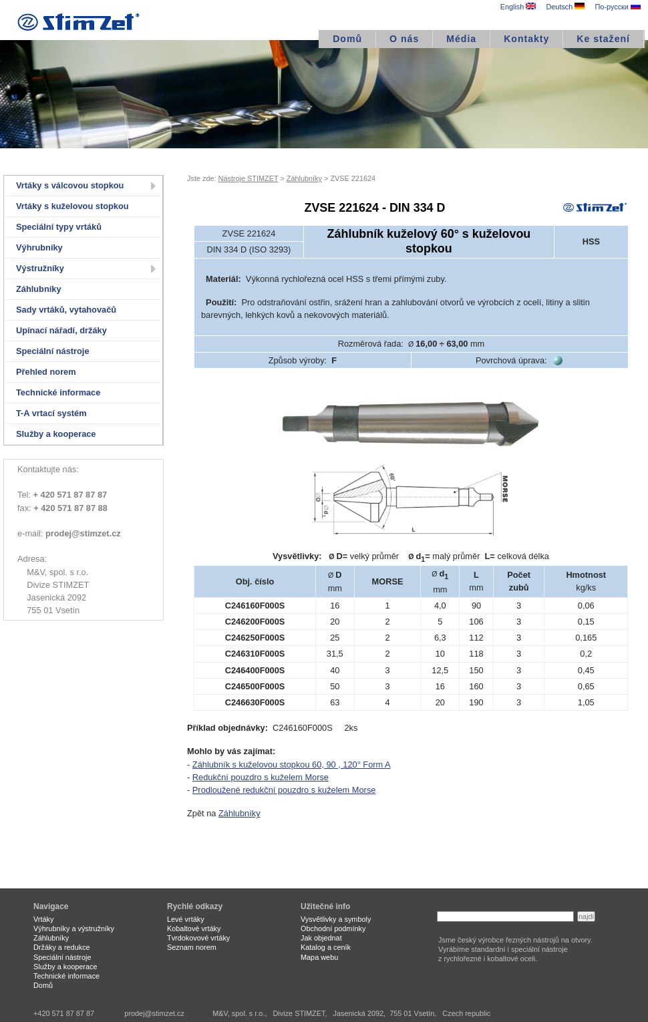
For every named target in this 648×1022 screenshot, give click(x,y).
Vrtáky (43, 919)
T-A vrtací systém (51, 413)
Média (461, 38)
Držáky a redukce (61, 947)
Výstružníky (40, 268)
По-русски (617, 7)
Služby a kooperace (56, 434)
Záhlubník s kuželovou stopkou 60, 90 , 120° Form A (291, 764)
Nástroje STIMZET (248, 178)
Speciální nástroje (53, 351)
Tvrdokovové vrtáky (198, 938)
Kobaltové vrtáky (193, 928)
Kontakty (526, 38)
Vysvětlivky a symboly (336, 919)
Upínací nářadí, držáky (61, 330)
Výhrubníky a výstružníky (73, 928)
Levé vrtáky (185, 919)
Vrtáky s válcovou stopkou (70, 185)
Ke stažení (603, 38)
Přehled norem (46, 372)
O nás (404, 38)
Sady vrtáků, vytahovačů (66, 310)
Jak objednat (321, 938)
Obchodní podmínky (333, 928)
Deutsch (565, 7)
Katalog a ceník (326, 947)
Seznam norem (191, 947)
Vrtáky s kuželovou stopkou (72, 206)
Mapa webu (319, 957)
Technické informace (58, 392)
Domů (347, 38)
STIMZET (80, 20)
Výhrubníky (39, 247)
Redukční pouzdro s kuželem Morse (260, 777)
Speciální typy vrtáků (59, 227)
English (518, 7)
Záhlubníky (38, 289)
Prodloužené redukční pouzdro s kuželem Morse (284, 790)
